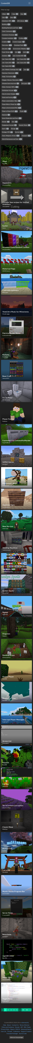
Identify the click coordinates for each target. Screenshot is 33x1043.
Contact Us (15, 1025)
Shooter (5, 122)
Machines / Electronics (10, 73)
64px (13, 17)
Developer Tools (20, 45)
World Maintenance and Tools (12, 139)
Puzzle (23, 111)
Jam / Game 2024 (23, 62)
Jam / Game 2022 (23, 59)
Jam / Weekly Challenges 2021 (11, 69)
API (22, 1027)
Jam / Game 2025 (8, 66)
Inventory (6, 56)
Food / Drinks (7, 52)
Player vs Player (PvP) (10, 111)
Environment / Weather (21, 49)
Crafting (23, 38)
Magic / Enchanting (9, 76)
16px (23, 14)
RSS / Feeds (27, 1027)
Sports (5, 128)
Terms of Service (24, 1025)
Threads (9, 1031)
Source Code (23, 1033)
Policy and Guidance (8, 1027)
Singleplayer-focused (9, 125)
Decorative (7, 45)
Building (6, 24)
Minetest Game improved (10, 83)
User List (3, 1031)
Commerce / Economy (9, 35)
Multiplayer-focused (9, 90)
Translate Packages (12, 1033)
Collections (16, 1031)
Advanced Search (26, 1029)
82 (27, 1010)
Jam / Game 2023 (8, 62)
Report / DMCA (15, 1029)
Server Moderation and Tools (11, 118)
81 (23, 1010)
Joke (26, 69)
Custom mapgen (19, 42)
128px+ (5, 14)
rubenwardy (25, 1022)
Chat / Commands (8, 31)
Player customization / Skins (11, 101)
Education (6, 49)
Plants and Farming (9, 97)
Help (4, 1025)
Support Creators (26, 1031)
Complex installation (9, 38)
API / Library (22, 21)
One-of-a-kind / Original (10, 94)
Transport (26, 135)
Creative (6, 42)
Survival (19, 132)
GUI (18, 52)
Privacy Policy (5, 1029)
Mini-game (25, 83)
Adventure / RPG (8, 21)
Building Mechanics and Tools (12, 28)
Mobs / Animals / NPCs (10, 87)
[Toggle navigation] (29, 3)
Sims (14, 122)
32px (5, 17)
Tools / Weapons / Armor (10, 135)
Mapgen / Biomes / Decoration (12, 80)
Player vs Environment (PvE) (11, 108)
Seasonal (6, 115)
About (9, 1025)
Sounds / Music (24, 125)
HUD (26, 52)
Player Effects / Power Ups (11, 104)
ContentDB (5, 3)
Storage (14, 128)
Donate (17, 1027)
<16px (15, 14)
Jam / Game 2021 (8, 59)
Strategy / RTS (7, 132)
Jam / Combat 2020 (19, 56)
